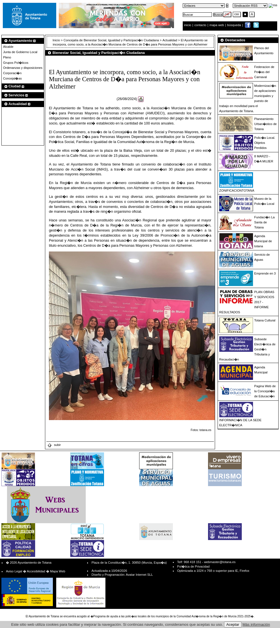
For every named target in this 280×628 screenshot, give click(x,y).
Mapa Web (57, 571)
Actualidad (169, 40)
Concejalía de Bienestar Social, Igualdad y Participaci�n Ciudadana (111, 40)
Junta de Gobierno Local (20, 52)
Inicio (57, 40)
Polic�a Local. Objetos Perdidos (264, 142)
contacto (200, 25)
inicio (188, 25)
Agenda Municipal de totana (263, 241)
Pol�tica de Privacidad (193, 566)
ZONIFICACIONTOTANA (236, 190)
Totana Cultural (264, 320)
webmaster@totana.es (220, 562)
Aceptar (232, 624)
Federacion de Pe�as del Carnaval (264, 72)
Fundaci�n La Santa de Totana (264, 222)
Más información (256, 624)
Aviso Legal (14, 571)
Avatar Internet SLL (139, 574)
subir (54, 444)
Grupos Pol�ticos (15, 62)
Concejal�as (12, 78)
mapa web (217, 25)
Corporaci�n (12, 73)
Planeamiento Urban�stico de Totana (265, 124)
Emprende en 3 (265, 273)
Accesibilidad (36, 571)
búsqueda (234, 25)
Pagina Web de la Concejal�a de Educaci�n (265, 391)
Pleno (7, 57)
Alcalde (8, 46)
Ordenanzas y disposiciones (22, 67)
